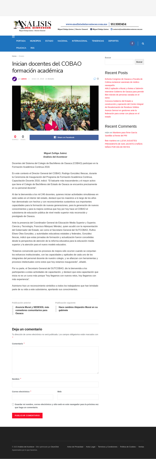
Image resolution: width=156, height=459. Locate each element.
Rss (32, 48)
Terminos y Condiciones (107, 447)
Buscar (108, 57)
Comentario (18, 343)
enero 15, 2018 (38, 79)
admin (24, 79)
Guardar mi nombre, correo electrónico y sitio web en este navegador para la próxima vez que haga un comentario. (57, 406)
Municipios (35, 41)
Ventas (141, 447)
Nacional (63, 41)
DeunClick (55, 447)
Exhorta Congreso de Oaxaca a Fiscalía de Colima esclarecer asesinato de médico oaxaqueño (124, 82)
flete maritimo (111, 141)
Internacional (79, 41)
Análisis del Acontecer (26, 447)
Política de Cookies (128, 447)
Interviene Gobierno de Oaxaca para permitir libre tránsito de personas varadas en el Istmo (124, 95)
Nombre (16, 379)
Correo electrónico (21, 391)
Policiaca (21, 48)
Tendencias (98, 41)
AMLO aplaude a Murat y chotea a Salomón (124, 88)
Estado (49, 41)
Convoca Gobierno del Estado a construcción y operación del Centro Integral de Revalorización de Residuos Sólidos (124, 104)
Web (59, 392)
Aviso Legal (90, 447)
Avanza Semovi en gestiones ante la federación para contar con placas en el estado (122, 113)
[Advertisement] (78, 4)
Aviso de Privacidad (75, 447)
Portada (21, 41)
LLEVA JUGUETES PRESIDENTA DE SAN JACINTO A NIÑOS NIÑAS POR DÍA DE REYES (123, 144)
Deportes (113, 41)
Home (14, 56)
